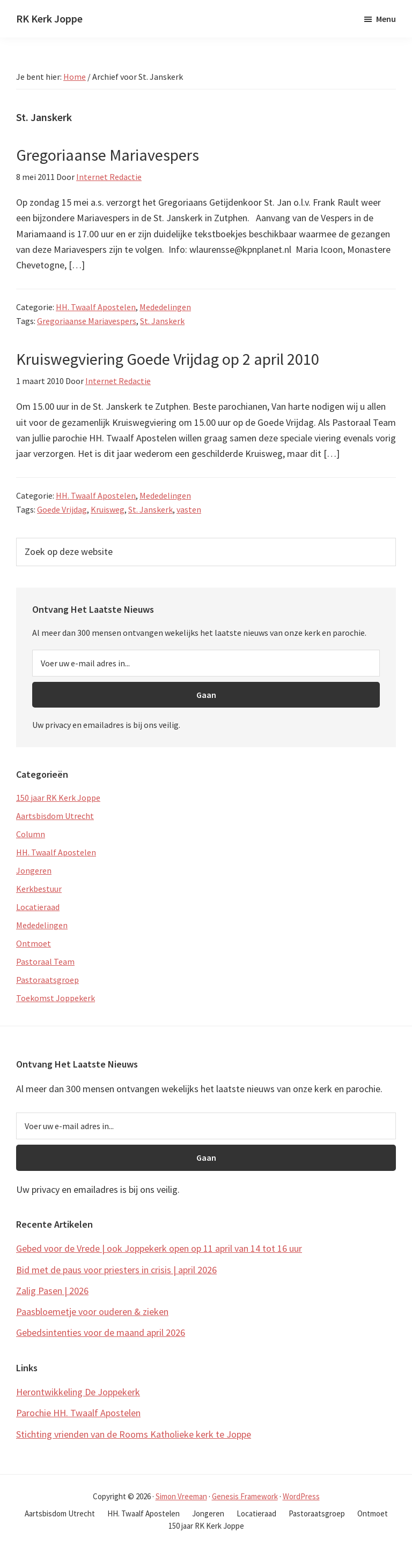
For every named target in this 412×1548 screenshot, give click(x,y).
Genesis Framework (245, 1496)
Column (30, 834)
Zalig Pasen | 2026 (52, 1290)
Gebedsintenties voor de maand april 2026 (100, 1332)
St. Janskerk (162, 320)
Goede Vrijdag (62, 509)
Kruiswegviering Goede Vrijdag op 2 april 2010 (167, 359)
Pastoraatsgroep (47, 979)
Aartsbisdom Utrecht (55, 815)
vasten (188, 509)
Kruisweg (107, 509)
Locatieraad (38, 906)
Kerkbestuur (39, 888)
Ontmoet (33, 943)
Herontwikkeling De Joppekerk (78, 1392)
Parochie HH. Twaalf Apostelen (78, 1413)
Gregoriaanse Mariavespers (107, 155)
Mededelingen (165, 307)
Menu (386, 18)
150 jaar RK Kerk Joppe (58, 797)
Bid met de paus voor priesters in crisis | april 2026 (116, 1270)
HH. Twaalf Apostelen (96, 307)
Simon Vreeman (181, 1496)
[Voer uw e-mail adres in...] (206, 663)
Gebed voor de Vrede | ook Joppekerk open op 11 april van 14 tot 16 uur (159, 1248)
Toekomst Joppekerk (55, 998)
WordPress (301, 1496)
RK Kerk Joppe (49, 18)
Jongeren (34, 870)
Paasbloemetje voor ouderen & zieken (92, 1311)
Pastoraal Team (45, 961)
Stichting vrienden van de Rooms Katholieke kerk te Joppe (133, 1434)
